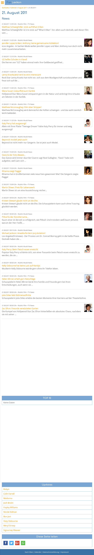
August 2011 (22, 8)
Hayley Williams (10, 507)
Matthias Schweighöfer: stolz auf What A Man (22, 27)
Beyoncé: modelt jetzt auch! (14, 139)
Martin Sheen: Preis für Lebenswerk (18, 187)
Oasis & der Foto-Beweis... (14, 155)
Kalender (13, 8)
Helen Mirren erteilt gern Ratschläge (18, 279)
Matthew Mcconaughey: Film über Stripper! (21, 107)
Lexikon (14, 2)
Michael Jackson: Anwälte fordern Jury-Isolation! (23, 233)
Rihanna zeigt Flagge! (11, 171)
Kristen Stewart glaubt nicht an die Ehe (20, 200)
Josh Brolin (8, 502)
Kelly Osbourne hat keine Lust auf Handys (21, 265)
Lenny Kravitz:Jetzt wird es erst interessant (21, 74)
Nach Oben (29, 552)
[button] (5, 543)
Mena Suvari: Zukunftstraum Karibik (18, 91)
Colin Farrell (8, 493)
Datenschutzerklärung (51, 552)
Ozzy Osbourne (10, 521)
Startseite (5, 8)
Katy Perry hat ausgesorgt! (14, 123)
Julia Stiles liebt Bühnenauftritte (16, 295)
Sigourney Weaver (11, 530)
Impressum (64, 552)
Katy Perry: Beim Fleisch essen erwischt (20, 249)
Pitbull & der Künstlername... (15, 217)
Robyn (6, 489)
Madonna (7, 498)
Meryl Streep (9, 525)
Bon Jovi (7, 516)
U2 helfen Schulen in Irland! (14, 59)
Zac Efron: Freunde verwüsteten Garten (20, 308)
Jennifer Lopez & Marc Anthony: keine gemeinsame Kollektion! (30, 43)
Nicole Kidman (10, 512)
